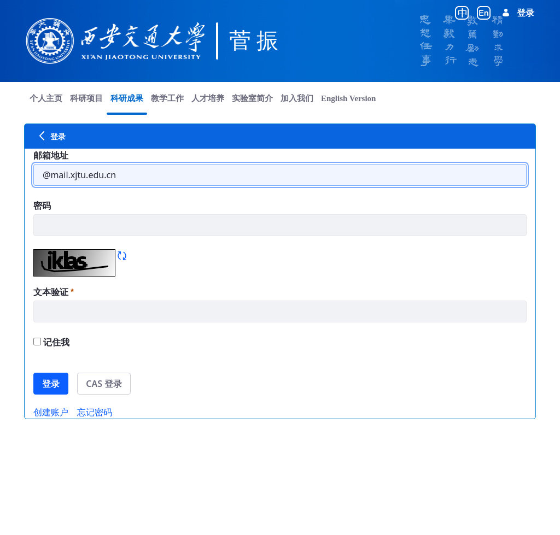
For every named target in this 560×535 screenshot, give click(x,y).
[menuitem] (46, 98)
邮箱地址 (50, 155)
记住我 (51, 342)
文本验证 (53, 292)
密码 (42, 205)
